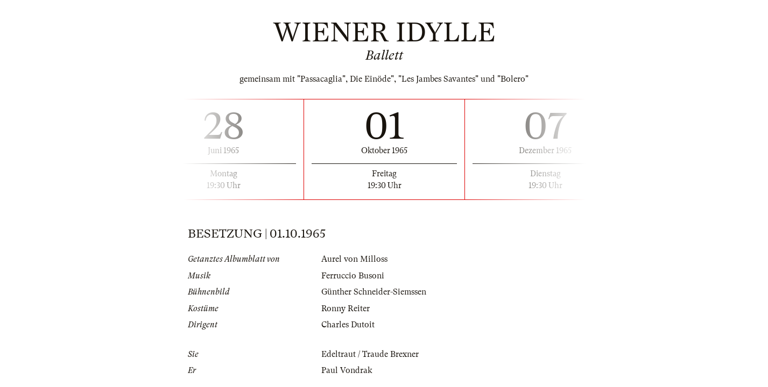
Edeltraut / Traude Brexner (370, 354)
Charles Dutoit (348, 324)
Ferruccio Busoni (352, 276)
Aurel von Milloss (354, 259)
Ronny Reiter (345, 308)
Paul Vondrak (346, 370)
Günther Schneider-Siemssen (373, 292)
